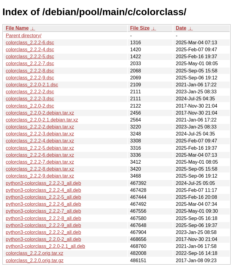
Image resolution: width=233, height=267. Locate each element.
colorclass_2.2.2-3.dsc (30, 98)
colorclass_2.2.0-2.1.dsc (32, 84)
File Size (140, 28)
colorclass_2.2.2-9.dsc (30, 77)
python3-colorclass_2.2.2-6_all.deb (43, 204)
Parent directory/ (23, 35)
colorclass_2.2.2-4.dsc (30, 49)
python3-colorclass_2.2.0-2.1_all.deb (45, 246)
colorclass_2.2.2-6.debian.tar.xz (40, 155)
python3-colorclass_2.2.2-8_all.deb (43, 218)
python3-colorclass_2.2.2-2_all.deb (43, 232)
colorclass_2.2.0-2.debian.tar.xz (40, 112)
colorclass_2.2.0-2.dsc (30, 105)
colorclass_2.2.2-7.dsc (30, 63)
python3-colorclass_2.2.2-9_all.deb (43, 225)
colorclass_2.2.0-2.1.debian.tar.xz (42, 119)
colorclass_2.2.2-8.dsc (30, 70)
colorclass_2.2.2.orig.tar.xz (34, 253)
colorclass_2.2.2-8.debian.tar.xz (40, 169)
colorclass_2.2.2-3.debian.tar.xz (40, 133)
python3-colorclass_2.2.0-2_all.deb (43, 239)
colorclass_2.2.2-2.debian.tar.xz (40, 126)
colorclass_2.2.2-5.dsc (30, 56)
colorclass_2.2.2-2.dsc (30, 91)
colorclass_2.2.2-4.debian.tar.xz (40, 140)
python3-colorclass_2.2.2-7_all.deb (43, 211)
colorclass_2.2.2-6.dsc (30, 42)
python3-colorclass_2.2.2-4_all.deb (43, 190)
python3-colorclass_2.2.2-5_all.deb (43, 197)
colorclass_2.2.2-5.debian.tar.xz (40, 148)
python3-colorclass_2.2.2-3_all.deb (43, 183)
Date (181, 28)
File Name (17, 28)
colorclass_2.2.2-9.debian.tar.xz (40, 176)
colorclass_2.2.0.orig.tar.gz (34, 260)
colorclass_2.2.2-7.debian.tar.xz (40, 162)
